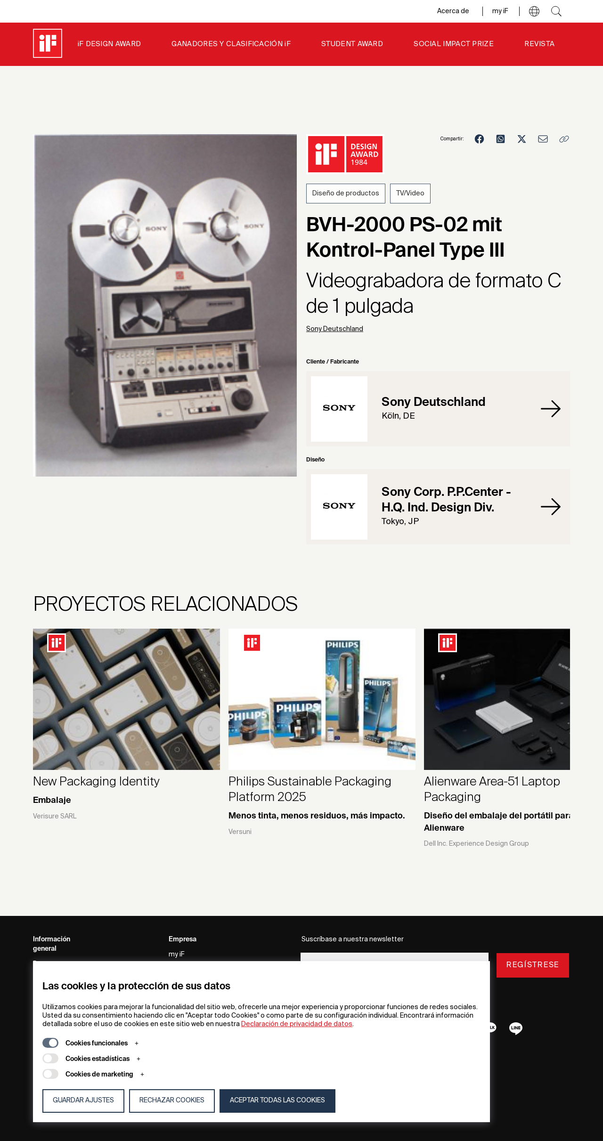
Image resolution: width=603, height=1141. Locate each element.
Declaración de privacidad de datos (296, 1024)
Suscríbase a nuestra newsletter (353, 939)
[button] (534, 11)
